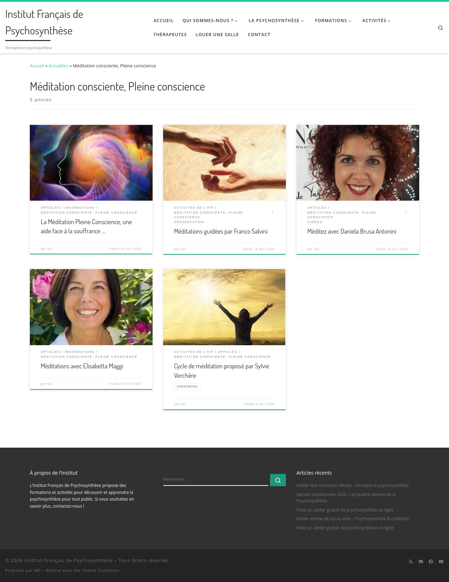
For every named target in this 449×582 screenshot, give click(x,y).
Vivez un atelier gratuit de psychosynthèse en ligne (345, 510)
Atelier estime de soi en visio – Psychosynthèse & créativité (352, 519)
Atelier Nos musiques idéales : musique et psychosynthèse (352, 485)
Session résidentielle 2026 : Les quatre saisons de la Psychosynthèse (346, 497)
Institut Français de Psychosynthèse (69, 560)
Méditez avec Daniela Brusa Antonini (351, 231)
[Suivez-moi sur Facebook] (431, 562)
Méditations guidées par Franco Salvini (221, 231)
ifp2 (50, 248)
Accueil (37, 66)
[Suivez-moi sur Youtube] (441, 562)
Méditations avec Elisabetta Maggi (82, 366)
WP (37, 570)
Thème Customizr (101, 570)
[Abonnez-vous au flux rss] (411, 562)
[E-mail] (421, 562)
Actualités (58, 66)
